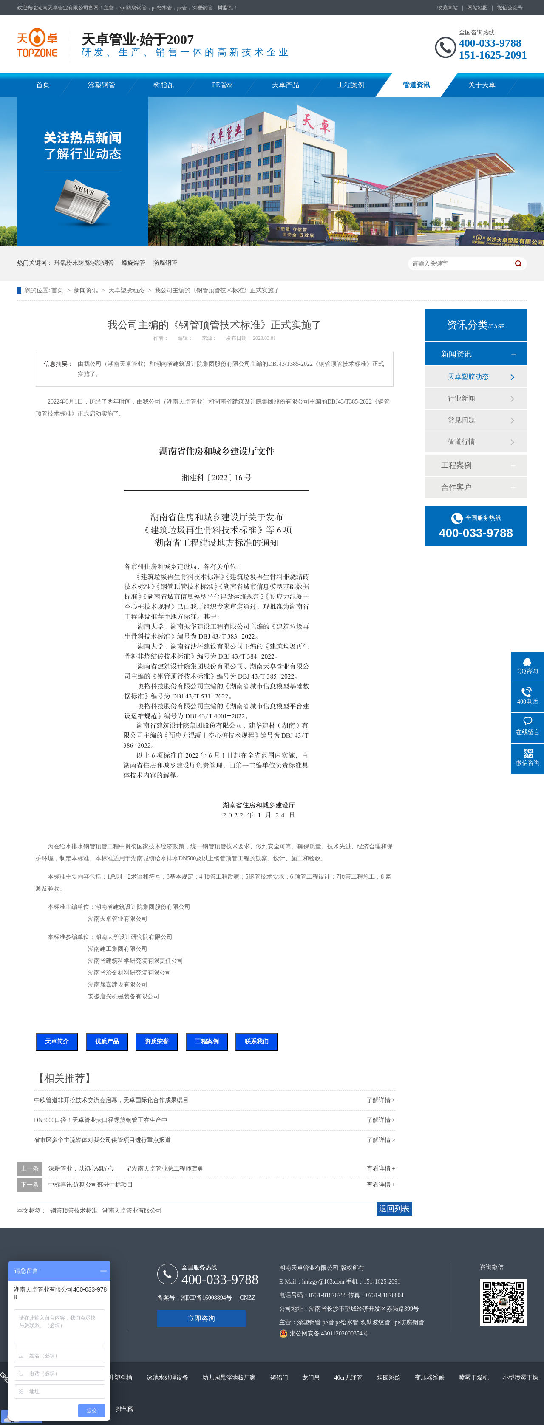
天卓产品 (285, 84)
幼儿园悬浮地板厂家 (230, 1377)
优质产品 (107, 1041)
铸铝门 (280, 1377)
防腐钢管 (165, 263)
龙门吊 (312, 1377)
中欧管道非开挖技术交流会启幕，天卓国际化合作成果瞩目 (111, 1100)
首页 (43, 84)
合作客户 (456, 487)
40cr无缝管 (349, 1377)
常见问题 (461, 420)
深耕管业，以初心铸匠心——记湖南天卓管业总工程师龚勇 (125, 1168)
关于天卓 (482, 84)
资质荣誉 (157, 1041)
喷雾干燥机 (474, 1377)
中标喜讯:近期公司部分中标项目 (90, 1185)
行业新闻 (461, 398)
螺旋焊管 (133, 263)
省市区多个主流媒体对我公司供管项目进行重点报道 (102, 1140)
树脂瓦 (163, 84)
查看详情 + (381, 1168)
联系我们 (257, 1041)
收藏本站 (447, 8)
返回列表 (394, 1208)
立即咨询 (201, 1318)
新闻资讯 (86, 290)
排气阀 (125, 1409)
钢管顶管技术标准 (74, 1210)
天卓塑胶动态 (127, 290)
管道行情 (461, 441)
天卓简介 (57, 1041)
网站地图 (478, 8)
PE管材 (223, 84)
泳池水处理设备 (168, 1377)
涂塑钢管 (101, 84)
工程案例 (351, 84)
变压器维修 (430, 1377)
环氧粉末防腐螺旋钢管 (84, 263)
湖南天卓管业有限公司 (132, 1210)
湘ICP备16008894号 (206, 1298)
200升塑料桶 (116, 1377)
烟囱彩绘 (389, 1377)
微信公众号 (510, 8)
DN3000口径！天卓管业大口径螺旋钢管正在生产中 (100, 1120)
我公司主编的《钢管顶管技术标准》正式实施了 (217, 290)
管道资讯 (416, 84)
